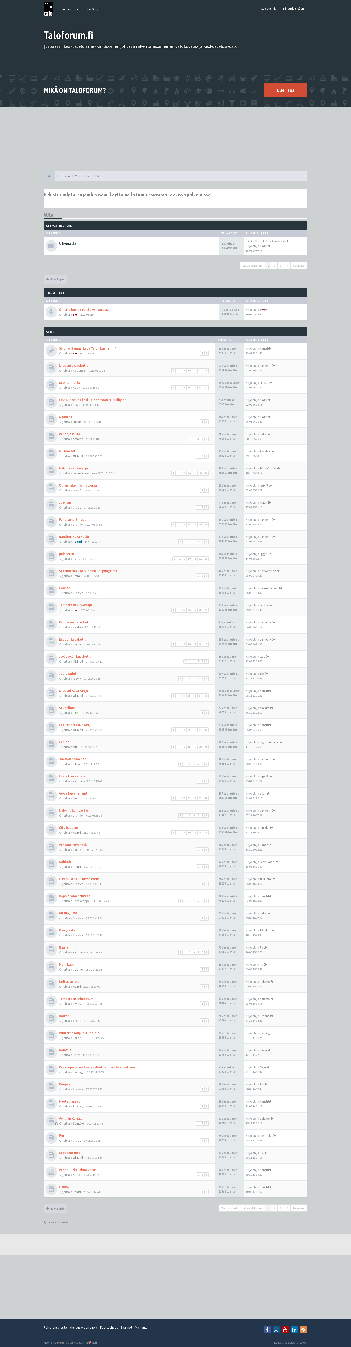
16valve (265, 451)
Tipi (262, 674)
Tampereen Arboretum (76, 998)
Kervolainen (268, 571)
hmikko (265, 708)
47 (200, 729)
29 (205, 610)
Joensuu (65, 502)
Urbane (265, 1016)
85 (183, 387)
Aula (48, 215)
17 (194, 644)
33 (183, 473)
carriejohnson (269, 588)
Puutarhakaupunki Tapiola (79, 1033)
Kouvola (65, 1050)
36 (200, 473)
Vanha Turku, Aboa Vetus (77, 1170)
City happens (69, 827)
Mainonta (141, 1327)
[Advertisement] (175, 139)
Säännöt (126, 1327)
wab (262, 656)
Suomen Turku (70, 382)
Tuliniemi (265, 879)
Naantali (65, 417)
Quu (75, 747)
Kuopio (64, 1084)
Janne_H (265, 366)
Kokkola (65, 862)
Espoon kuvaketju (72, 639)
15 (183, 644)
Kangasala (67, 930)
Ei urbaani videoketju (75, 622)
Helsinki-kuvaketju (73, 468)
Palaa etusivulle (56, 1222)
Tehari (77, 541)
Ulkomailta (67, 243)
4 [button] (287, 265)
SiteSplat (73, 1342)
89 (205, 387)
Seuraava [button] (299, 265)
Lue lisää (285, 90)
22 (205, 370)
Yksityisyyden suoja (83, 1327)
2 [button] (274, 265)
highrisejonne (269, 742)
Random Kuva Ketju (74, 536)
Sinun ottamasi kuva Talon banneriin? (87, 348)
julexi (76, 764)
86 (189, 387)
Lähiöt (64, 742)
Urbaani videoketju (73, 365)
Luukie (264, 383)
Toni (76, 713)
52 (194, 798)
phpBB (60, 1342)
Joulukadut (68, 673)
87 (194, 387)
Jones (264, 845)
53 (200, 798)
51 (189, 798)
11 (194, 558)
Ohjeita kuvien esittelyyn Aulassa (84, 309)
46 (194, 729)
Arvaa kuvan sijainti (74, 793)
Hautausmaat (69, 1101)
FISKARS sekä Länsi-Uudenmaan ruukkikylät (92, 400)
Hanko (64, 1187)
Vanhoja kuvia (69, 434)
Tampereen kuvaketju (75, 605)
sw (75, 314)
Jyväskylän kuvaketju (75, 656)
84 (183, 695)
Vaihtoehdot (229, 1208)
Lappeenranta (69, 1152)
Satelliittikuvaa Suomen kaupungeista (88, 571)
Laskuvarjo (267, 862)
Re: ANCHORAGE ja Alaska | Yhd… (268, 241)
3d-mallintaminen (72, 759)
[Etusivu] (49, 176)
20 (194, 370)
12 (200, 558)
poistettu (66, 554)
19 (189, 370)
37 (205, 473)
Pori (62, 1135)
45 (189, 729)
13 (205, 558)
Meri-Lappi (67, 964)
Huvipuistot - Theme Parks (79, 879)
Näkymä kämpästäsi (74, 810)
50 (183, 798)
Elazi (263, 1067)
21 (200, 370)
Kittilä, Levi (68, 913)
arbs (263, 793)
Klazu (263, 246)
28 (200, 610)
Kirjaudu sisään (293, 8)
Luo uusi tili (268, 8)
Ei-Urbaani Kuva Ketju (75, 725)
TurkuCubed (268, 468)
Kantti (264, 348)
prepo (77, 507)
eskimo (78, 781)
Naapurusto (69, 9)
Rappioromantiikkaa (74, 896)
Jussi (76, 1055)
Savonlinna (67, 708)
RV (74, 559)
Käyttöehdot (109, 1327)
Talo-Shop (92, 9)
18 (183, 370)
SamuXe (78, 1123)
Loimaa (64, 588)
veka (263, 434)
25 (183, 610)
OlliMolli (78, 456)
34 (189, 473)
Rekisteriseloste (55, 1327)
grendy (78, 524)
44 (183, 729)
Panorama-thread (72, 519)
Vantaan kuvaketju (73, 844)
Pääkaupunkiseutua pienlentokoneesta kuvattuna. (98, 1067)
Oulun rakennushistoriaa (78, 485)
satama (78, 439)
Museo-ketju (68, 451)
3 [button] (281, 265)
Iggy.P (77, 490)
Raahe (63, 947)
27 (194, 610)
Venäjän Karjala (71, 1118)
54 (205, 798)
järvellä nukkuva (84, 473)
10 (189, 558)
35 (194, 473)
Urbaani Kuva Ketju (73, 690)
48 (205, 729)
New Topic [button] (55, 279)
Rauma (64, 1016)
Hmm (76, 576)
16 (189, 644)
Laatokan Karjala (72, 776)
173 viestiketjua (252, 265)
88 (200, 387)
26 (189, 610)
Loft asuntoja (69, 981)
